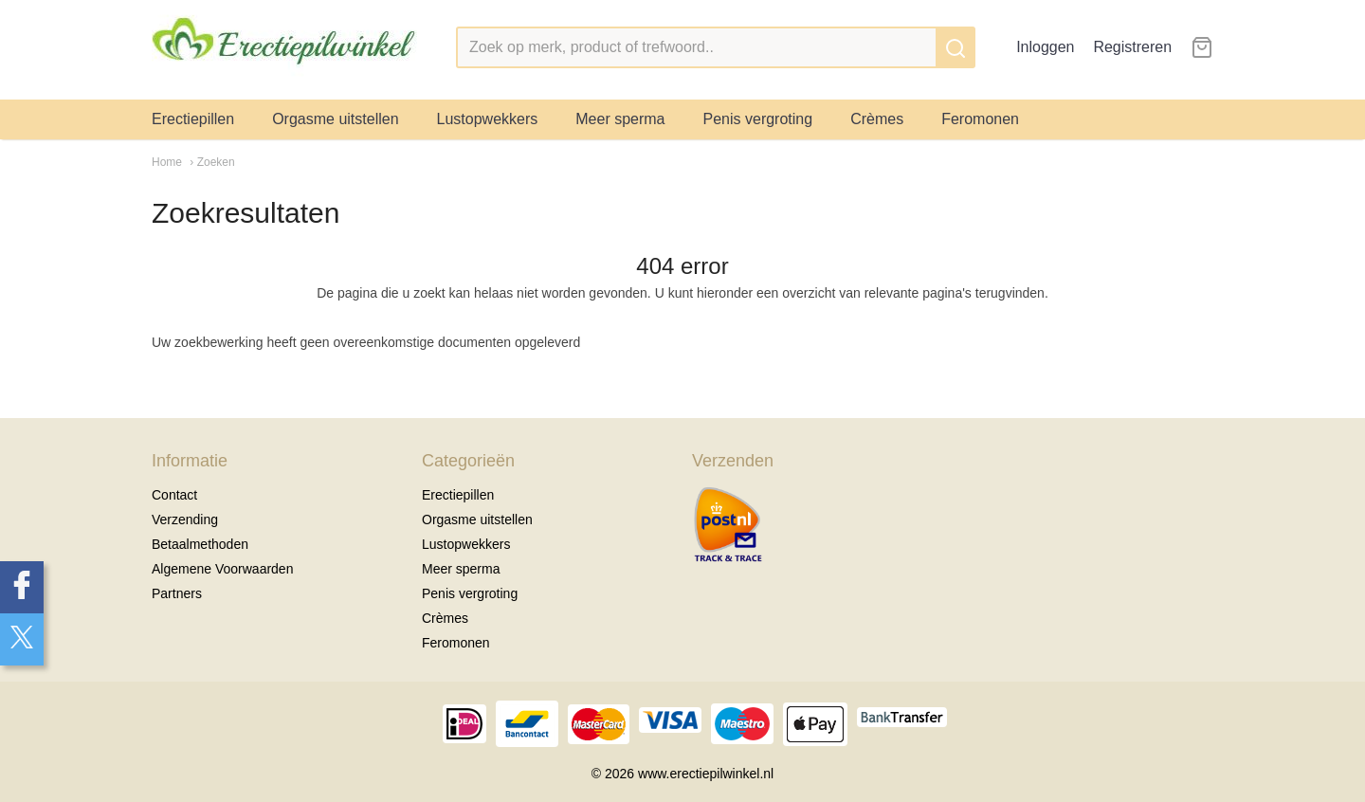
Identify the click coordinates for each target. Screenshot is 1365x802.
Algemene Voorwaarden (222, 568)
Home (167, 162)
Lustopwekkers (487, 119)
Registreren (1132, 47)
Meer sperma (619, 119)
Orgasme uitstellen (335, 119)
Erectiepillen (193, 119)
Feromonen (980, 119)
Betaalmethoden (200, 544)
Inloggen (1045, 47)
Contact (174, 494)
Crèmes (876, 119)
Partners (177, 593)
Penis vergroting (758, 119)
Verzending (185, 519)
